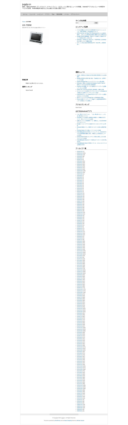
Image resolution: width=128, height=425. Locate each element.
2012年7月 (79, 355)
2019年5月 (79, 223)
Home (23, 21)
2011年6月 (79, 375)
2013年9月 (79, 332)
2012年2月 (79, 363)
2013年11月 (80, 329)
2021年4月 (79, 186)
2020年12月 (80, 193)
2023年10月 (80, 154)
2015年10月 (80, 292)
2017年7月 (79, 258)
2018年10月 (80, 234)
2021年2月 (79, 190)
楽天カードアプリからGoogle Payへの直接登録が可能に (90, 97)
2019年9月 (79, 217)
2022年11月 (80, 172)
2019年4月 (79, 225)
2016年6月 (79, 279)
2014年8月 (79, 315)
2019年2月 (79, 228)
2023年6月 (79, 161)
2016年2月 (79, 286)
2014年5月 (79, 319)
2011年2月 (79, 382)
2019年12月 (80, 212)
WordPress (57, 420)
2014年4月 (79, 321)
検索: (77, 23)
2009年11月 (80, 406)
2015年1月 (79, 306)
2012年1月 (79, 364)
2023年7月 (79, 159)
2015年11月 (80, 290)
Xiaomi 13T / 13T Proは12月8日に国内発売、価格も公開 (90, 89)
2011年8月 (79, 372)
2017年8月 (79, 257)
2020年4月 (79, 206)
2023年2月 (79, 167)
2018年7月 (79, 239)
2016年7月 (79, 278)
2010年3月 (79, 399)
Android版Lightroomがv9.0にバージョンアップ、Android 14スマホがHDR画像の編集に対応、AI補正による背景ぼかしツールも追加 (91, 133)
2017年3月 (79, 265)
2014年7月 (79, 316)
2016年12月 (80, 270)
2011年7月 (79, 374)
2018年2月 (79, 247)
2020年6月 (79, 202)
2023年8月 (79, 158)
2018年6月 (79, 241)
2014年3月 (79, 323)
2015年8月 (79, 295)
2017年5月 (79, 262)
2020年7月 (79, 201)
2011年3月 (79, 380)
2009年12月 (80, 404)
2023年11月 (80, 153)
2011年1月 (79, 383)
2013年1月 (79, 345)
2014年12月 (80, 308)
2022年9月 (79, 175)
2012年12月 (80, 347)
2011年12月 (80, 366)
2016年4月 (79, 282)
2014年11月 (80, 310)
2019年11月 (80, 214)
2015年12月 (80, 289)
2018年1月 (79, 249)
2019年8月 (79, 218)
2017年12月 (80, 250)
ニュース (32, 14)
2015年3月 (79, 303)
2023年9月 (79, 156)
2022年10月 (80, 174)
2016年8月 (79, 276)
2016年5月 (79, 281)
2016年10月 (80, 273)
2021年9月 (79, 182)
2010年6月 (79, 395)
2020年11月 (80, 194)
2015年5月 (79, 300)
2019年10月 (80, 215)
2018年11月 (80, 233)
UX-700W (26, 25)
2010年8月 (79, 391)
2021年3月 (79, 188)
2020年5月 (79, 204)
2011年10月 (80, 369)
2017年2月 (79, 266)
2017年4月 (79, 263)
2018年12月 (80, 231)
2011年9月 (79, 371)
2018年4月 (79, 244)
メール (66, 14)
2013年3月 (79, 342)
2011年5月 (79, 377)
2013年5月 (79, 339)
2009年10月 (80, 407)
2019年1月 (79, 230)
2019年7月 (79, 220)
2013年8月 (79, 334)
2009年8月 (79, 411)
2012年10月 (80, 350)
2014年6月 (79, 318)
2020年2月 (79, 209)
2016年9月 (79, 274)
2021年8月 (79, 183)
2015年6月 (79, 298)
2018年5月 (79, 242)
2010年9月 (79, 390)
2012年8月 (79, 353)
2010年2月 (79, 401)
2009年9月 (79, 409)
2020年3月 (79, 207)
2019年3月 (79, 226)
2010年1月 (79, 403)
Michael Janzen (80, 420)
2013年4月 (79, 340)
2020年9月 (79, 198)
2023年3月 (79, 166)
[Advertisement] (48, 61)
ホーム (25, 14)
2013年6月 (79, 337)
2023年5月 (79, 162)
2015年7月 (79, 297)
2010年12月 (80, 385)
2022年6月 (79, 180)
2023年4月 (79, 164)
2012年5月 (79, 358)
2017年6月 (79, 260)
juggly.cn (26, 4)
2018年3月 (79, 246)
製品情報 (59, 14)
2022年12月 (80, 170)
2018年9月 (79, 236)
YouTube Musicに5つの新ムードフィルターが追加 (89, 130)
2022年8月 (79, 177)
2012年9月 (79, 351)
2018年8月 (79, 238)
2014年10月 (80, 311)
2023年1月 (79, 169)
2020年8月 (79, 199)
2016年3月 (79, 284)
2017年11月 (80, 252)
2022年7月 (79, 178)
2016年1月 (79, 287)
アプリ (47, 14)
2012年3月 (79, 361)
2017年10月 (80, 254)
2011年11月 (80, 367)
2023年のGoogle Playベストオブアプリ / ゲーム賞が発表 (90, 81)
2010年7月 (79, 393)
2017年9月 (79, 255)
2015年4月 (79, 302)
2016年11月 (80, 271)
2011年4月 (79, 379)
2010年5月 (79, 396)
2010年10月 (80, 388)
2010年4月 (79, 398)
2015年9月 (79, 294)
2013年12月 (80, 327)
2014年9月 (79, 313)
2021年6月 (79, 185)
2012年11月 (80, 348)
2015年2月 (79, 305)
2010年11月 (80, 387)
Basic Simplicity (68, 420)
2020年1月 (79, 210)
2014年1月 (79, 326)
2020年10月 (80, 196)
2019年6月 (79, 222)
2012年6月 (79, 356)
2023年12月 (80, 151)
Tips (53, 14)
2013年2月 (79, 343)
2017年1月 (79, 268)
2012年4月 (79, 359)
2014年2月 (79, 324)
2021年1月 (79, 191)
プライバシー (75, 14)
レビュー (40, 14)
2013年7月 (79, 335)
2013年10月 (80, 331)
